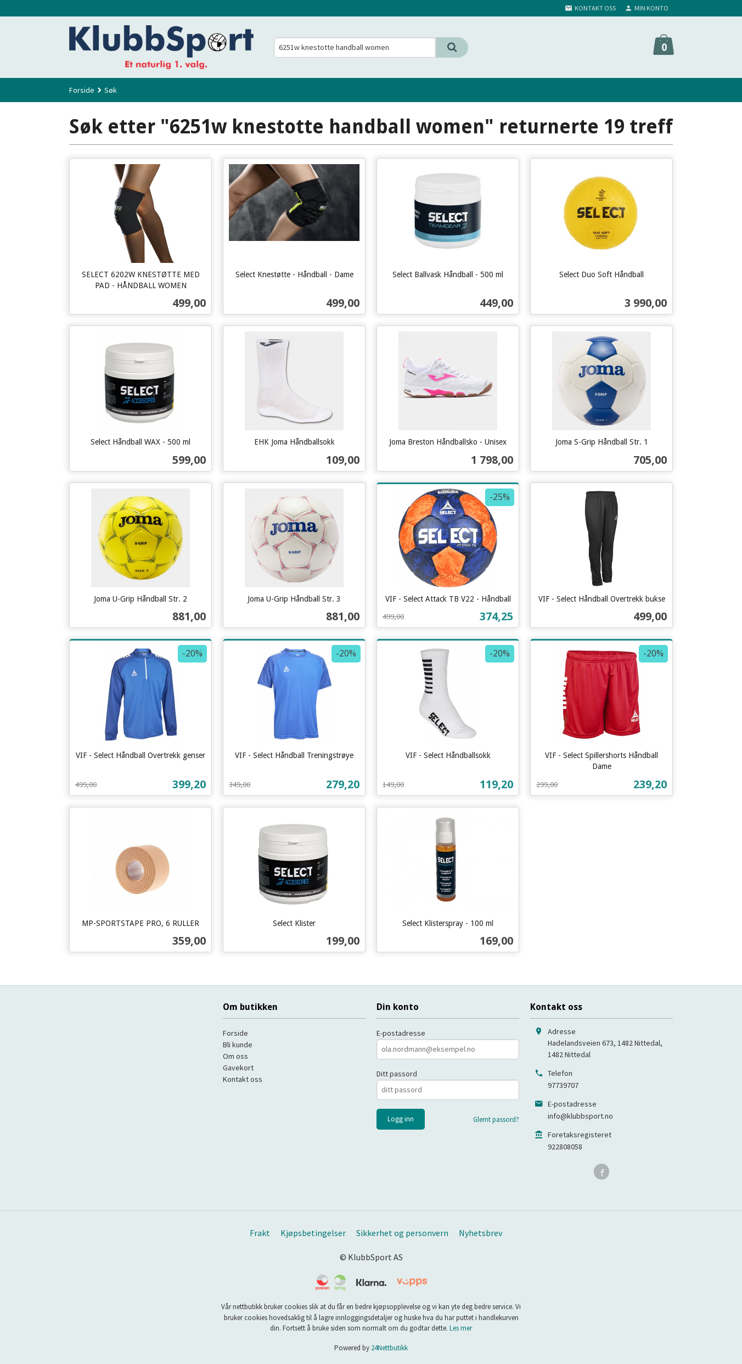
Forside (81, 90)
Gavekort (238, 1068)
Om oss (235, 1056)
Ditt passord (396, 1074)
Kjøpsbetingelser (313, 1232)
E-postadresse (400, 1033)
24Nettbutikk (389, 1347)
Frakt (260, 1232)
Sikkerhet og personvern (402, 1232)
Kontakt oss (242, 1079)
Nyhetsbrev (480, 1232)
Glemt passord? (496, 1119)
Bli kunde (237, 1044)
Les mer (460, 1328)
